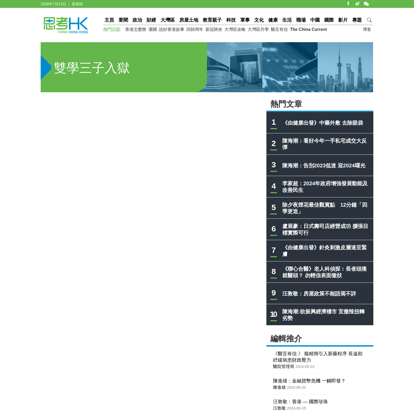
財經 (151, 20)
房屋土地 (188, 20)
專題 (357, 20)
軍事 (245, 20)
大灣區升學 (258, 29)
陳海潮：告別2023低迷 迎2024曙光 (323, 165)
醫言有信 (279, 29)
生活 (287, 20)
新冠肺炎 (213, 29)
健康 (273, 20)
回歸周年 (194, 29)
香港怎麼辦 (135, 29)
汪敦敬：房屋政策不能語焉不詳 (319, 294)
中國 (315, 20)
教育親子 (212, 20)
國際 (329, 20)
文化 (259, 20)
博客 (367, 29)
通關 (152, 29)
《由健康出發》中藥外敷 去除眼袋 (322, 123)
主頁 (109, 20)
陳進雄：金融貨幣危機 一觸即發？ (309, 380)
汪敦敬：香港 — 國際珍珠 (300, 401)
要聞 (123, 20)
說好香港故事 (171, 29)
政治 (137, 20)
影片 (343, 20)
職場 (301, 20)
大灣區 (168, 20)
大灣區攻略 (235, 29)
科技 (231, 20)
